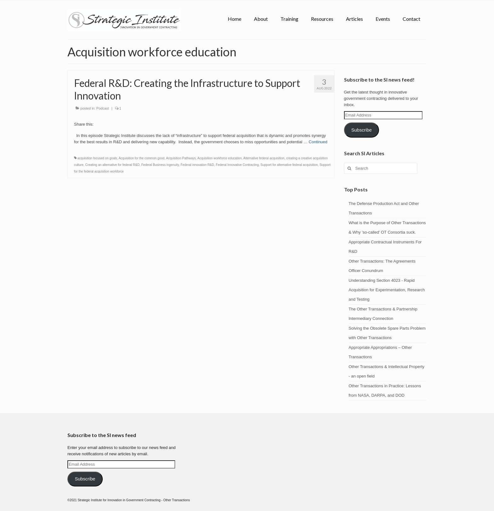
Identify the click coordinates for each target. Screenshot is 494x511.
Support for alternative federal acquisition (289, 165)
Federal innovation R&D (197, 165)
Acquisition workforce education (220, 158)
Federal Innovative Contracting (237, 165)
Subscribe (361, 130)
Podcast (102, 108)
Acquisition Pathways (181, 158)
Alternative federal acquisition (263, 158)
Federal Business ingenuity (160, 165)
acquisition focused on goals (97, 158)
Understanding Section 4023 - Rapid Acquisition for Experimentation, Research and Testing (387, 290)
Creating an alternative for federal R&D (112, 165)
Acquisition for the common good (141, 158)
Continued (318, 141)
